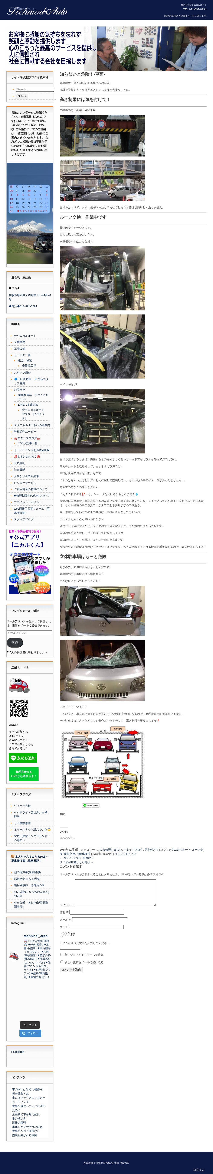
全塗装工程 (29, 365)
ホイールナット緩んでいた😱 (32, 829)
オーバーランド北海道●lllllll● (31, 450)
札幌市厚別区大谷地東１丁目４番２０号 (185, 16)
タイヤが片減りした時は (77, 862)
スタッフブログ (133, 849)
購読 (15, 642)
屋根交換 (69, 853)
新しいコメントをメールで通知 (84, 960)
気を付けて (151, 849)
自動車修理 (83, 853)
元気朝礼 (19, 463)
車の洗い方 (19, 1118)
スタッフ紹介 (22, 372)
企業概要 (19, 342)
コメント (67, 910)
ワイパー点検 (22, 805)
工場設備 (19, 348)
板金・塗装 (25, 360)
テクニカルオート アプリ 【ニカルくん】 (33, 414)
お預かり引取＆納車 (26, 476)
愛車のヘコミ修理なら (26, 1131)
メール (66, 924)
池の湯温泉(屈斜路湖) (27, 872)
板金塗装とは (20, 1093)
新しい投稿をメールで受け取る (84, 967)
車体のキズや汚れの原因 (27, 1127)
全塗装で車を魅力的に (26, 1114)
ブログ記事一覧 (27, 443)
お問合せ (19, 389)
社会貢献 (19, 469)
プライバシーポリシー (28, 502)
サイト (64, 932)
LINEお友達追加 (28, 404)
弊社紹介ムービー (25, 431)
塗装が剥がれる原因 (24, 1135)
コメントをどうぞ (125, 853)
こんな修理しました (109, 849)
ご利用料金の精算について (30, 489)
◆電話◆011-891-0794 (23, 306)
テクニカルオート (179, 849)
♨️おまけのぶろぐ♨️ (27, 456)
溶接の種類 (19, 1122)
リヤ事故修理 (22, 823)
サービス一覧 (22, 355)
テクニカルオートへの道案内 (32, 425)
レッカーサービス (25, 482)
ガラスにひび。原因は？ (77, 858)
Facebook (17, 1051)
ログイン (198, 1169)
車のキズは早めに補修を (27, 1089)
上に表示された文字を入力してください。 (86, 948)
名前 (64, 917)
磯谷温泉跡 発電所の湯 (29, 885)
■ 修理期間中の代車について (32, 495)
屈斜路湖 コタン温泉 (27, 878)
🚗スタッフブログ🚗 (27, 438)
